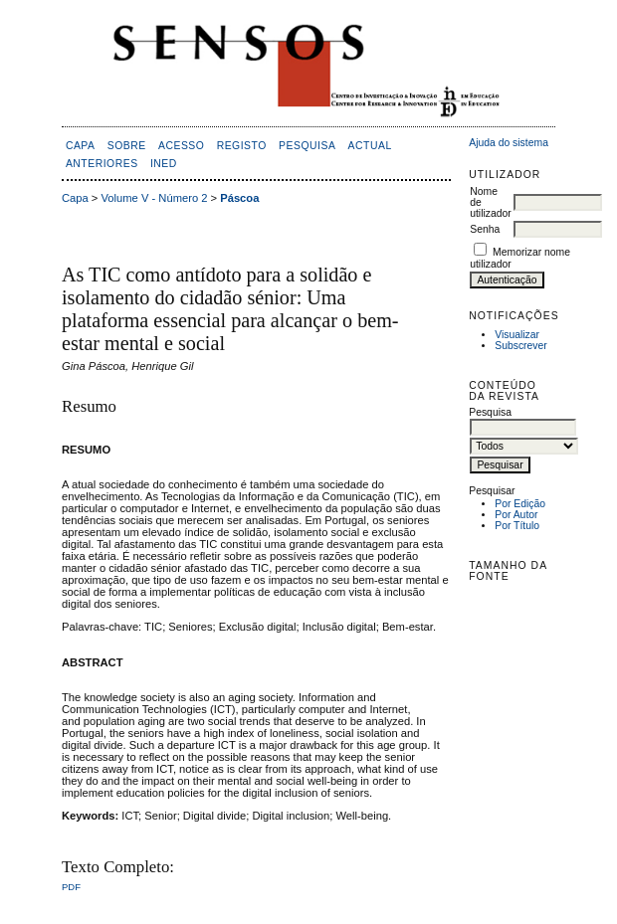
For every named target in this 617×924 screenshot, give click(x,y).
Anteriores (102, 163)
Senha (485, 229)
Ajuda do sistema (508, 142)
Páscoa (239, 198)
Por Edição (520, 503)
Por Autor (516, 514)
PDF (71, 886)
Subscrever (521, 345)
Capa (81, 145)
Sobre (126, 145)
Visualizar (517, 334)
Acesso (181, 145)
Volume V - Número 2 (155, 198)
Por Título (517, 525)
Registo (242, 145)
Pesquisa (307, 145)
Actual (370, 145)
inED (163, 163)
